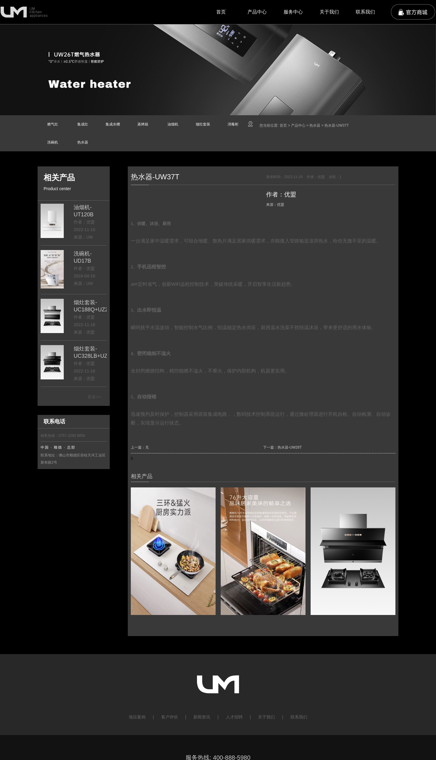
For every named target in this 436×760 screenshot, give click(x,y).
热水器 (82, 142)
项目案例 (137, 717)
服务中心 (293, 11)
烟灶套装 (203, 124)
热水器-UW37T (336, 125)
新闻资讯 (201, 717)
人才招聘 (234, 717)
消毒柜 (233, 124)
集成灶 (82, 124)
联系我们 (365, 11)
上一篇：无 (140, 447)
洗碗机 (52, 142)
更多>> (94, 396)
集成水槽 (113, 124)
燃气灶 (52, 124)
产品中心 (257, 11)
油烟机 (172, 124)
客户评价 (169, 717)
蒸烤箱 (142, 124)
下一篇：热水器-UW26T (282, 447)
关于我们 (329, 11)
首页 (221, 11)
